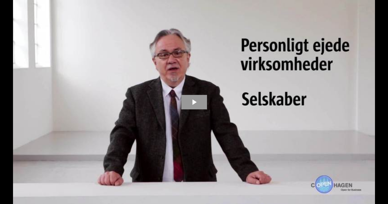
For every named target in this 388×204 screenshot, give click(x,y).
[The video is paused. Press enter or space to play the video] (194, 102)
